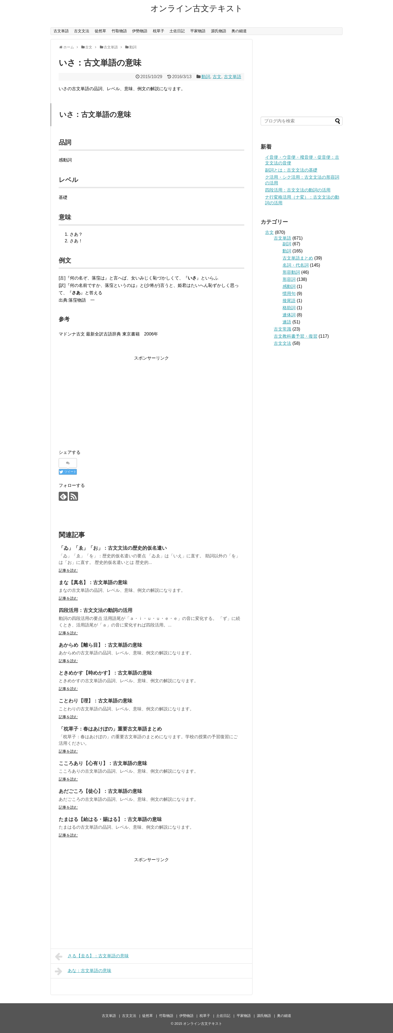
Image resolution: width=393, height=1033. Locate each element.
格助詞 (289, 307)
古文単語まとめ (297, 258)
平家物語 (198, 31)
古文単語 (61, 31)
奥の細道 (239, 31)
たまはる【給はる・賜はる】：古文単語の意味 (110, 819)
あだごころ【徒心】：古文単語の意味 (100, 791)
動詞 (205, 76)
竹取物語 (119, 31)
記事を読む (68, 570)
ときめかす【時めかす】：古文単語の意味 (105, 673)
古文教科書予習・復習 (295, 336)
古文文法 (81, 31)
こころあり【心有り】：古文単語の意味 (103, 763)
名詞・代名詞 (295, 265)
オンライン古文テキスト (196, 8)
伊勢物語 (139, 31)
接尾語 (289, 300)
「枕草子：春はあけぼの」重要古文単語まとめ (110, 729)
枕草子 (158, 31)
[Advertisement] (151, 400)
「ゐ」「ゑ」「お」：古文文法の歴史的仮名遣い (113, 548)
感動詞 (289, 286)
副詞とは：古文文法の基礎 (291, 170)
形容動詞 (291, 272)
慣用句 (289, 293)
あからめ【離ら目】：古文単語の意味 (100, 645)
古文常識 (282, 329)
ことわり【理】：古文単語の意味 (95, 701)
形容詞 (289, 279)
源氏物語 (218, 31)
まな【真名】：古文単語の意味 (93, 582)
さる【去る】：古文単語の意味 (92, 956)
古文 (217, 76)
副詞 (286, 244)
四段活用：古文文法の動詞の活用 (95, 610)
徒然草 (100, 31)
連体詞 (289, 315)
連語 (286, 322)
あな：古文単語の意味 (83, 971)
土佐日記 (177, 31)
